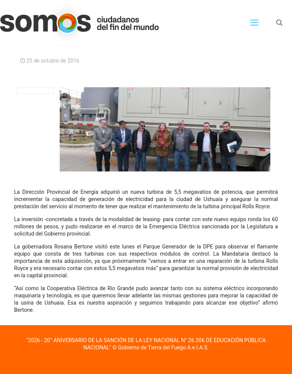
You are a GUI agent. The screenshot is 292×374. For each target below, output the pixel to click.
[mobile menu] (254, 22)
